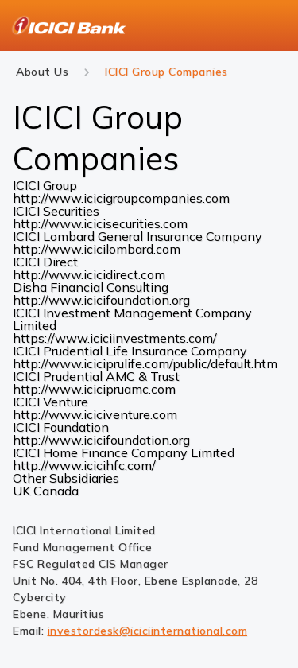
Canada (56, 491)
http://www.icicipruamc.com (94, 389)
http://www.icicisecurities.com (100, 223)
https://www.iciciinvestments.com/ (115, 338)
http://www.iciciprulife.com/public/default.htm (145, 363)
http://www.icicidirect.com (89, 274)
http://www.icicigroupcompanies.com (121, 198)
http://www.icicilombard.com (96, 249)
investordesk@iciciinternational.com (148, 630)
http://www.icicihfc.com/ (84, 465)
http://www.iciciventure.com (95, 414)
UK (23, 491)
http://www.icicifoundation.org (101, 300)
